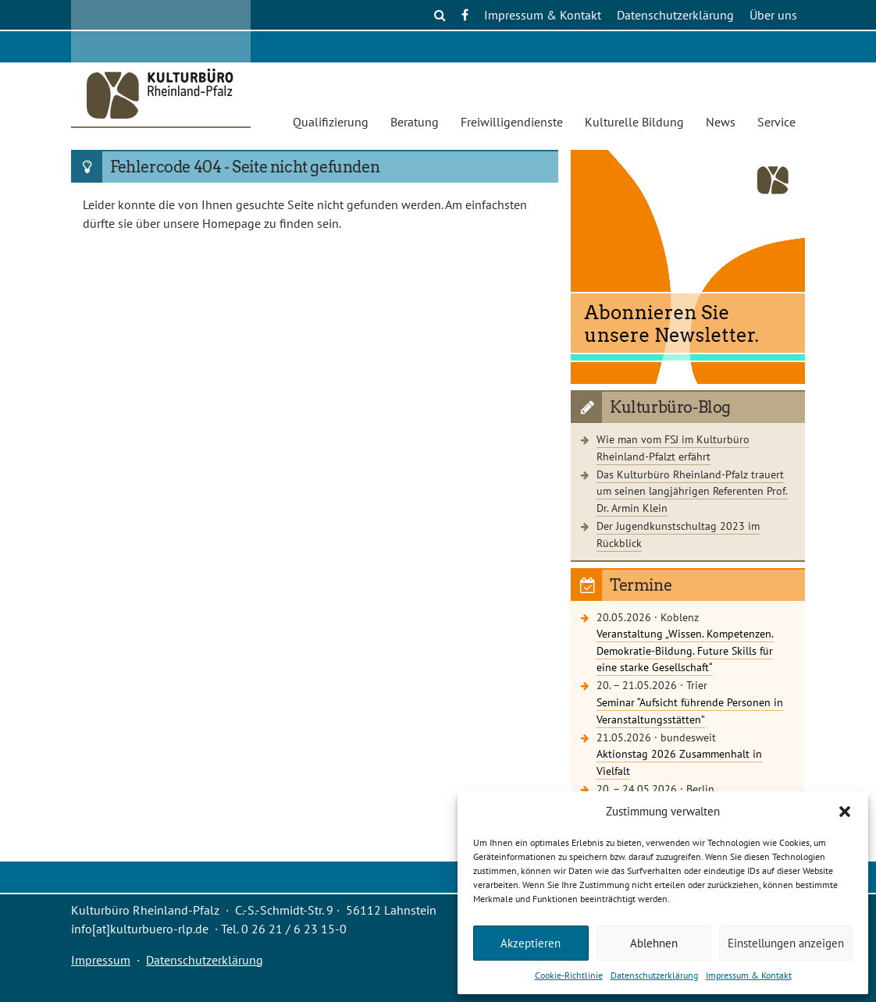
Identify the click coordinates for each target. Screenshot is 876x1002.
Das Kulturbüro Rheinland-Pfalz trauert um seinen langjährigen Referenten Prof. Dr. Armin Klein (692, 491)
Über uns (773, 15)
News (720, 122)
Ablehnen (654, 943)
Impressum (100, 960)
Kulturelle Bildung (634, 122)
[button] (845, 811)
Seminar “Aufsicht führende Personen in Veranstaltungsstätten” (689, 711)
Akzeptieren (530, 943)
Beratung (414, 122)
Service (776, 122)
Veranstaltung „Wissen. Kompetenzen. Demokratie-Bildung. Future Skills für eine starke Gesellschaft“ (685, 650)
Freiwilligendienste (512, 122)
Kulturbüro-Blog (670, 407)
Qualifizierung (331, 122)
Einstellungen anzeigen (786, 943)
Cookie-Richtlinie (569, 975)
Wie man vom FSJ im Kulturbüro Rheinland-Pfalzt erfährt (673, 448)
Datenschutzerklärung (654, 975)
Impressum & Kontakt (749, 975)
